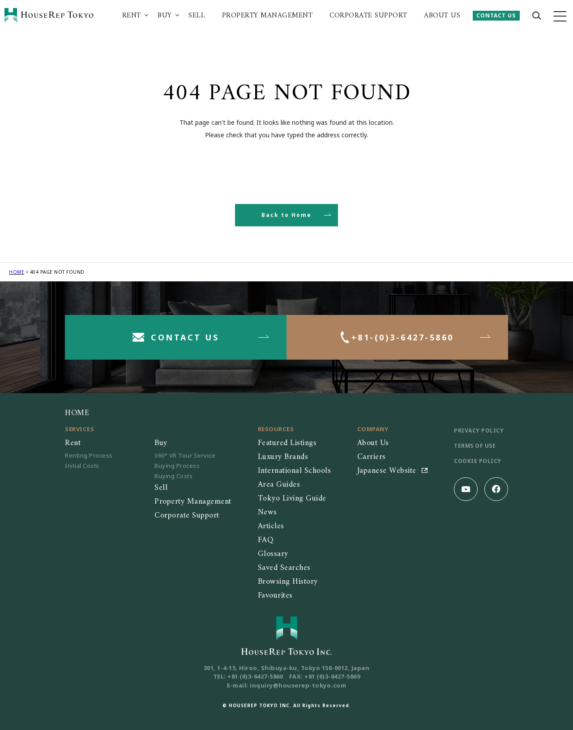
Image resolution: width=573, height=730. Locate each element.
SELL (196, 15)
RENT (131, 15)
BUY (165, 15)
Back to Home (286, 215)
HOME (16, 272)
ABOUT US (442, 15)
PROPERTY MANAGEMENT (267, 15)
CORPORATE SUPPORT (368, 15)
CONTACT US (496, 15)
